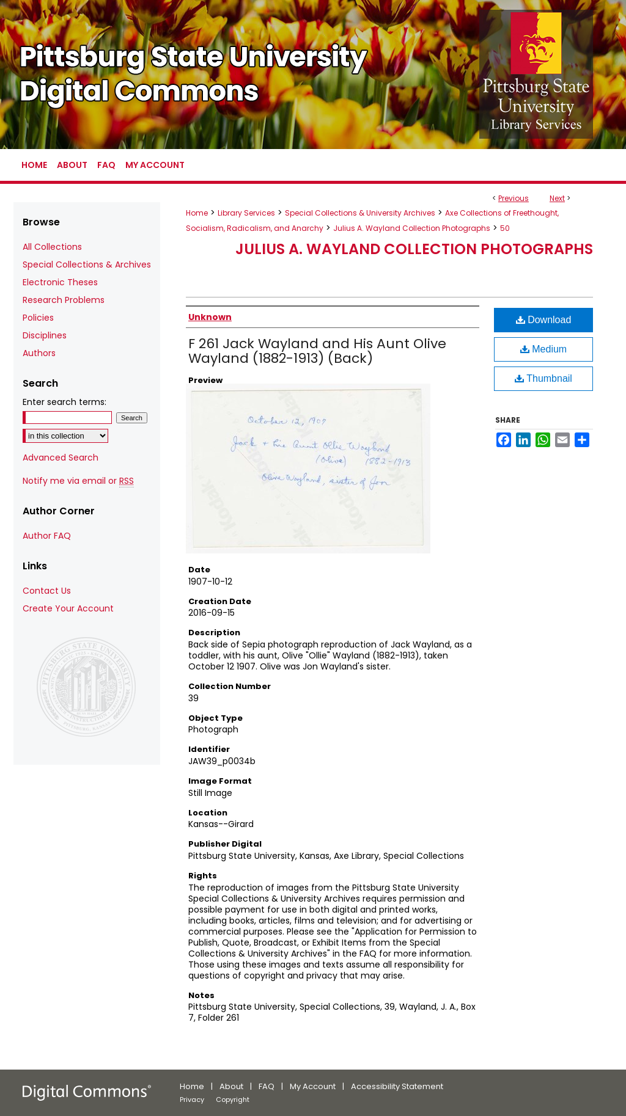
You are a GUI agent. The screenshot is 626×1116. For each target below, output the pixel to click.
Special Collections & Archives (87, 264)
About (231, 1086)
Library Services (246, 213)
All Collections (52, 247)
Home (197, 213)
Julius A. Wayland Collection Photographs (411, 228)
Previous (513, 198)
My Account (313, 1086)
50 (505, 228)
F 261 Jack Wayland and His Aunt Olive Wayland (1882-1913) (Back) (317, 351)
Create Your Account (68, 608)
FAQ (266, 1086)
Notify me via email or (78, 481)
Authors (39, 353)
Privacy (192, 1099)
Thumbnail (543, 378)
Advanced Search (60, 457)
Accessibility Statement (397, 1086)
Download (544, 320)
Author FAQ (47, 536)
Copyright (232, 1099)
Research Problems (64, 300)
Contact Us (47, 591)
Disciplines (45, 335)
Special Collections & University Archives (360, 213)
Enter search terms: (64, 402)
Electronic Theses (60, 282)
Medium (543, 349)
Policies (38, 318)
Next (557, 198)
